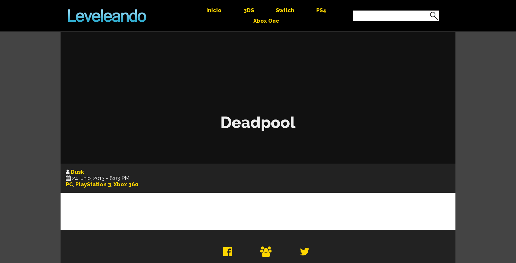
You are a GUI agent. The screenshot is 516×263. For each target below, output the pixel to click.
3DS (249, 10)
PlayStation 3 (93, 184)
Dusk (77, 172)
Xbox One (266, 21)
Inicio (213, 10)
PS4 (321, 10)
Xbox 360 (126, 184)
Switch (285, 10)
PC (69, 184)
